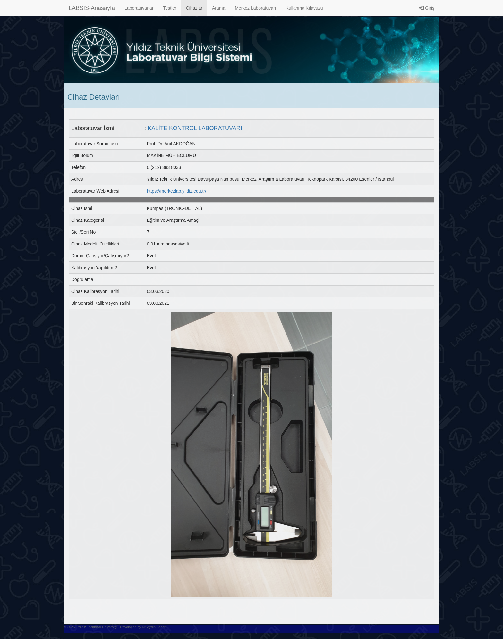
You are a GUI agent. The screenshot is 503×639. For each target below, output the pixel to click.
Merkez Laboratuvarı (255, 8)
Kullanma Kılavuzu (304, 8)
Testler (169, 8)
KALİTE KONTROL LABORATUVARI (195, 128)
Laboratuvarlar (138, 8)
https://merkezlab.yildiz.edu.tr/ (176, 191)
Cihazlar (194, 8)
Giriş (426, 8)
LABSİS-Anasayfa (92, 8)
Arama (218, 8)
